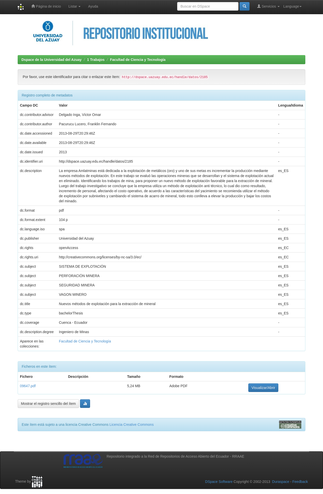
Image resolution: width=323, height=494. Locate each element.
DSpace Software (219, 482)
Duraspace (280, 482)
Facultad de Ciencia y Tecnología (138, 60)
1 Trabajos (95, 60)
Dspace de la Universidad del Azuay (51, 60)
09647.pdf (28, 386)
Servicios (268, 6)
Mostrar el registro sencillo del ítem (48, 404)
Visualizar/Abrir (263, 388)
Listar (74, 6)
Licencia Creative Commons (132, 425)
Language (292, 6)
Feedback (300, 482)
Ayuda (93, 6)
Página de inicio (46, 6)
